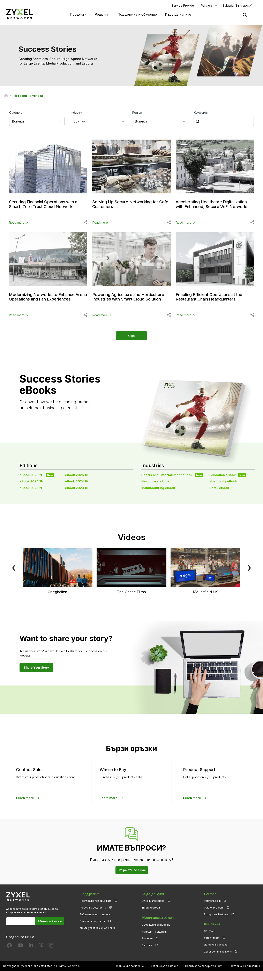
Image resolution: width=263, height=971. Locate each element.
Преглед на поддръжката (95, 900)
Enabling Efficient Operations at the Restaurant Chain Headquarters (210, 297)
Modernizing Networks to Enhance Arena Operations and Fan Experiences (47, 297)
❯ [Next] (249, 567)
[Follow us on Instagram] (51, 946)
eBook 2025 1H (76, 475)
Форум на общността (93, 907)
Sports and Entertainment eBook (172, 475)
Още (131, 336)
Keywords (201, 112)
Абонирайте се (49, 921)
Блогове (147, 944)
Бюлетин (147, 938)
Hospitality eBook (223, 481)
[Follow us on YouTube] (20, 946)
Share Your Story (36, 667)
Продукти (78, 14)
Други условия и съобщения (97, 928)
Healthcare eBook (155, 481)
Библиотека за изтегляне (95, 914)
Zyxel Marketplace (153, 900)
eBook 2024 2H (31, 481)
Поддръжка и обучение (137, 14)
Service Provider (183, 5)
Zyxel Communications (218, 951)
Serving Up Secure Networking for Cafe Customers (131, 204)
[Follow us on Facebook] (9, 946)
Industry (76, 112)
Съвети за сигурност (92, 921)
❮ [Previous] (13, 567)
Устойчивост (211, 938)
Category (15, 112)
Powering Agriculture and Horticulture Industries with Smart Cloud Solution (129, 297)
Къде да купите (178, 14)
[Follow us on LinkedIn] (31, 946)
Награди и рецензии (154, 931)
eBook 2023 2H (31, 488)
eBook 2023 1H (76, 488)
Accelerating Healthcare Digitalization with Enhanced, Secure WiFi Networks (213, 204)
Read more (16, 222)
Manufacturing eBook (158, 488)
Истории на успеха (215, 944)
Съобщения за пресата (156, 924)
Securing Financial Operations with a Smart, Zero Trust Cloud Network (44, 204)
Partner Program (214, 907)
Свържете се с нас (132, 870)
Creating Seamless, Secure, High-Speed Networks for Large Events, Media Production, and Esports (57, 61)
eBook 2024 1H (76, 481)
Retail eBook (219, 488)
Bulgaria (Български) (238, 5)
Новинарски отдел (157, 918)
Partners (207, 5)
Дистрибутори (151, 907)
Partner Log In (212, 900)
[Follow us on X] (41, 946)
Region (137, 112)
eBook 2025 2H (37, 475)
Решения (102, 14)
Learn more (25, 798)
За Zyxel (209, 931)
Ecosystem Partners (216, 914)
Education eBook (227, 475)
